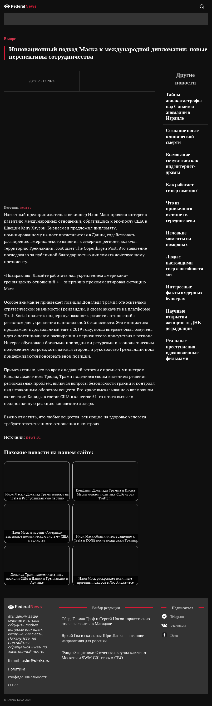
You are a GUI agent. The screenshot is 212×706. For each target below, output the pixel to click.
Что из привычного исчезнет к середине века (184, 183)
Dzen (173, 637)
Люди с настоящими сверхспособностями (185, 218)
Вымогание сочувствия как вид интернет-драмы (184, 145)
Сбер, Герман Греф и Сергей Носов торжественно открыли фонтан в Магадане (101, 621)
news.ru (25, 207)
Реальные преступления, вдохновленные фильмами (180, 276)
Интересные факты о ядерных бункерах (184, 234)
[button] (201, 6)
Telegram (176, 617)
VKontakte (177, 627)
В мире (10, 39)
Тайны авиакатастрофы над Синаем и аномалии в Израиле (185, 101)
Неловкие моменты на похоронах (184, 202)
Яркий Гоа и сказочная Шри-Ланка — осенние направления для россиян (98, 637)
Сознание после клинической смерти (180, 124)
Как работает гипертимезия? (180, 164)
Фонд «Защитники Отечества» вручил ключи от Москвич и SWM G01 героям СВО (99, 653)
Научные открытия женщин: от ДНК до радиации (184, 253)
